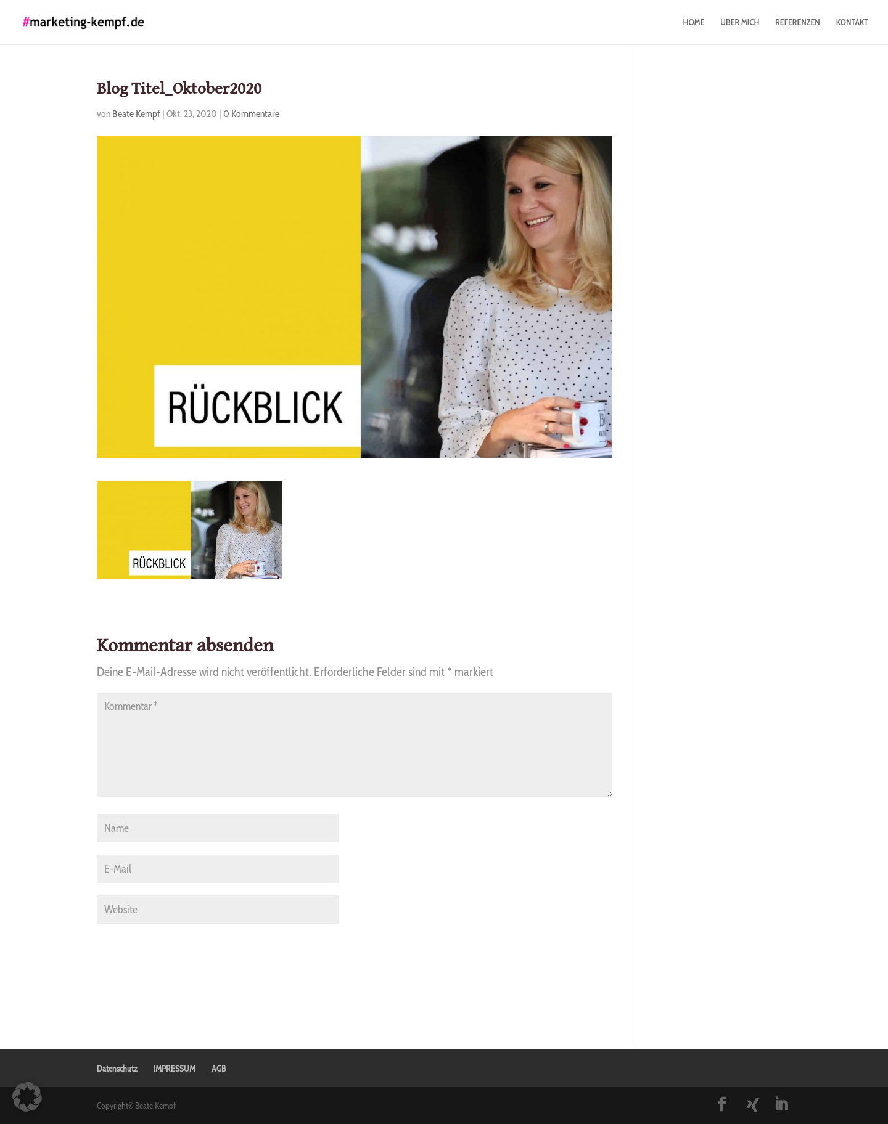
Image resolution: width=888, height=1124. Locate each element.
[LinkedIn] (781, 1105)
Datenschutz (117, 1068)
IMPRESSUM (174, 1068)
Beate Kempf (136, 114)
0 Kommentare (251, 114)
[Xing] (753, 1105)
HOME (693, 23)
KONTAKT (852, 23)
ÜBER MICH (739, 23)
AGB (219, 1068)
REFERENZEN (797, 23)
